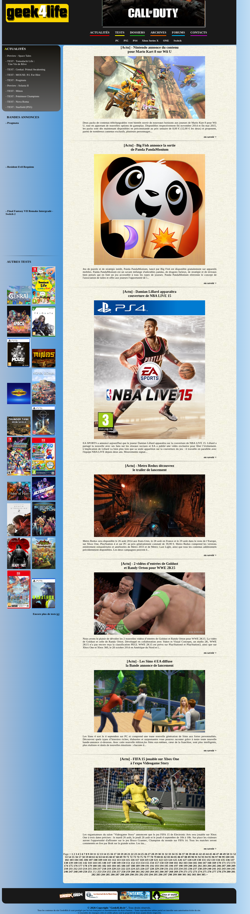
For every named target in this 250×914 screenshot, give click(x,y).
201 (195, 865)
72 (131, 856)
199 (185, 865)
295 (156, 874)
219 (109, 868)
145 (99, 862)
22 (132, 853)
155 (147, 862)
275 (205, 871)
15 (108, 853)
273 (195, 871)
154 (142, 862)
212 (75, 868)
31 (163, 853)
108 (96, 859)
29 (156, 853)
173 (233, 862)
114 (123, 859)
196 (171, 865)
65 (107, 856)
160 (171, 862)
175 (71, 865)
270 (181, 871)
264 (152, 871)
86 (178, 856)
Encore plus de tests (46, 613)
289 (127, 874)
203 (205, 865)
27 (149, 853)
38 (186, 853)
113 (119, 859)
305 (203, 874)
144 (95, 862)
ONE (166, 40)
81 (162, 856)
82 (165, 856)
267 (166, 871)
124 (170, 859)
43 (203, 853)
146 (104, 862)
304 (199, 874)
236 (190, 868)
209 (233, 865)
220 (114, 868)
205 (214, 865)
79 (155, 856)
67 (114, 856)
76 (145, 856)
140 (75, 862)
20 (125, 853)
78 (151, 856)
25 (142, 853)
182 (104, 865)
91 (196, 856)
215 (90, 868)
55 (73, 856)
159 (166, 862)
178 (85, 865)
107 (91, 859)
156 (152, 862)
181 (99, 865)
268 (171, 871)
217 (99, 868)
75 (141, 856)
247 (71, 871)
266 (161, 871)
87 (182, 856)
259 (128, 871)
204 (209, 865)
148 (114, 862)
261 (137, 871)
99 (223, 856)
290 (132, 874)
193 (157, 865)
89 (189, 856)
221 (118, 868)
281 (233, 871)
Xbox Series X (150, 40)
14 (105, 853)
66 (110, 856)
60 (90, 856)
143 (90, 862)
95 (209, 856)
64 (104, 856)
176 (75, 865)
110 (105, 859)
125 (175, 859)
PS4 (135, 40)
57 (80, 856)
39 (190, 853)
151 (128, 862)
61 (93, 856)
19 (122, 853)
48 (220, 853)
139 (71, 862)
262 (142, 871)
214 (85, 868)
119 (146, 859)
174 (66, 865)
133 (213, 859)
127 (185, 859)
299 (175, 874)
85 (175, 856)
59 (86, 856)
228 (152, 868)
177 (80, 865)
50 (227, 853)
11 (94, 853)
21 (128, 853)
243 (224, 868)
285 (108, 874)
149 (118, 862)
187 (128, 865)
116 (133, 859)
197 (176, 865)
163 (185, 862)
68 (117, 856)
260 (133, 871)
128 (189, 859)
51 (231, 853)
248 (75, 871)
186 (123, 865)
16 (111, 853)
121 (156, 859)
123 (166, 859)
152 (133, 862)
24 (139, 853)
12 (98, 853)
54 (69, 856)
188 (133, 865)
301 (184, 874)
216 (95, 868)
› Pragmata (12, 122)
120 (151, 859)
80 (158, 856)
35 (176, 853)
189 (137, 865)
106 (86, 859)
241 (214, 868)
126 (180, 859)
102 (67, 859)
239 (204, 868)
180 (95, 865)
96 (213, 856)
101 (232, 856)
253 (99, 871)
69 (121, 856)
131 (204, 859)
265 (157, 871)
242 (219, 868)
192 (152, 865)
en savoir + (210, 136)
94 (206, 856)
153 (137, 862)
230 (161, 868)
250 (85, 871)
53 (66, 856)
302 (189, 874)
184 (114, 865)
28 (152, 853)
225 (137, 868)
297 (165, 874)
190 (142, 865)
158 (161, 862)
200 (190, 865)
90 (192, 856)
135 (223, 859)
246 (66, 871)
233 (176, 868)
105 (81, 859)
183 (109, 865)
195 (166, 865)
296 (160, 874)
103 (72, 859)
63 (100, 856)
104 (76, 859)
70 (124, 856)
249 (80, 871)
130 (199, 859)
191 (147, 865)
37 (183, 853)
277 (214, 871)
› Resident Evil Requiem (20, 166)
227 (147, 868)
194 (161, 865)
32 (166, 853)
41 (197, 853)
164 (190, 862)
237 (195, 868)
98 (220, 856)
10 (91, 853)
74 (138, 856)
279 (224, 871)
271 (185, 871)
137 (232, 859)
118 (142, 859)
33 (169, 853)
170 (219, 862)
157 (157, 862)
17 (115, 853)
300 (179, 874)
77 (148, 856)
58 (83, 856)
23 (135, 853)
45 (210, 853)
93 (202, 856)
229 (157, 868)
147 (109, 862)
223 (128, 868)
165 (195, 862)
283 (98, 874)
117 (137, 859)
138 (66, 862)
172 (228, 862)
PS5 (126, 40)
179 (90, 865)
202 (200, 865)
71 (127, 856)
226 (142, 868)
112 (114, 859)
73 (134, 856)
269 (176, 871)
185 (118, 865)
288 (122, 874)
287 (117, 874)
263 (147, 871)
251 (90, 871)
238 (200, 868)
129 (194, 859)
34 (173, 853)
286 (113, 874)
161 (176, 862)
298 (170, 874)
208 (228, 865)
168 (209, 862)
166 (200, 862)
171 (224, 862)
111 (110, 859)
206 (219, 865)
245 (233, 868)
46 (214, 853)
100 (227, 856)
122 (161, 859)
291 (137, 874)
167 (205, 862)
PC (117, 40)
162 (181, 862)
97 (216, 856)
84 (172, 856)
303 (194, 874)
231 (166, 868)
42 (200, 853)
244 (228, 868)
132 (209, 859)
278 (219, 871)
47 (217, 853)
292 (141, 874)
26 (146, 853)
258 (123, 871)
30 (159, 853)
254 (104, 871)
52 (234, 853)
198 (181, 865)
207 (224, 865)
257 (118, 871)
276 (209, 871)
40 (193, 853)
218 (104, 868)
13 (101, 853)
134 (218, 859)
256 (114, 871)
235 (185, 868)
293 (146, 874)
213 (80, 868)
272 (190, 871)
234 (180, 868)
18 (118, 853)
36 (179, 853)
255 (109, 871)
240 (209, 868)
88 (185, 856)
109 (100, 859)
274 (200, 871)
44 (207, 853)
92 (199, 856)
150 (123, 862)
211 (71, 868)
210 (66, 868)
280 (228, 871)
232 (171, 868)
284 (103, 874)
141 (80, 862)
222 (123, 868)
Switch (177, 40)
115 (128, 859)
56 (76, 856)
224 (133, 868)
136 (228, 859)
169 (214, 862)
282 (94, 874)
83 (168, 856)
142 (85, 862)
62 (97, 856)
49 (224, 853)
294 (151, 874)
